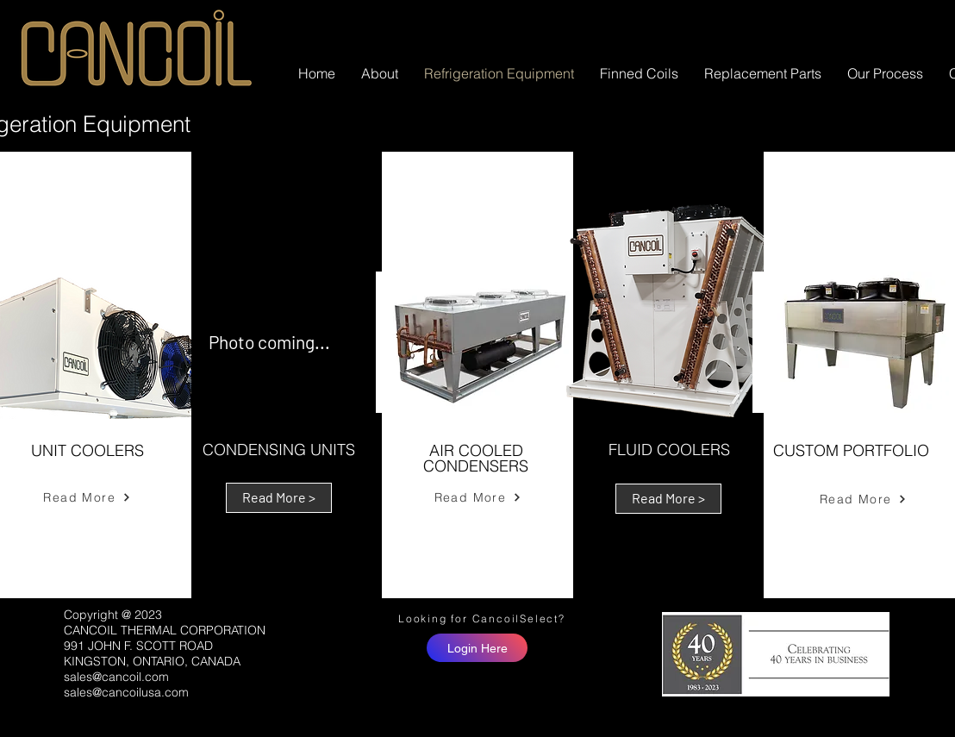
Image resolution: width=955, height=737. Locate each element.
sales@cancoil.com (116, 676)
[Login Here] (477, 648)
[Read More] (87, 497)
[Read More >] (279, 498)
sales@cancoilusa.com (126, 692)
